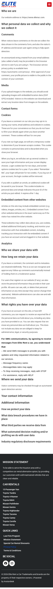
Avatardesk (9, 583)
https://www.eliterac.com (33, 19)
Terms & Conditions (12, 552)
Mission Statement (12, 541)
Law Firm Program (12, 538)
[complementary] (46, 582)
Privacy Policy (10, 548)
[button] (49, 4)
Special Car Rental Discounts (17, 545)
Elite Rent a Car (15, 576)
